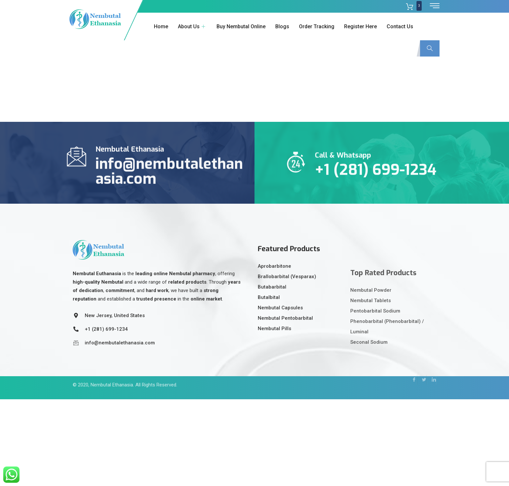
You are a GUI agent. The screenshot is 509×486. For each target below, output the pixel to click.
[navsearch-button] (430, 48)
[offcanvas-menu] (435, 6)
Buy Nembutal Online (241, 26)
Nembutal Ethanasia (112, 377)
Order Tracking (316, 26)
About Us (192, 26)
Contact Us (400, 26)
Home (161, 26)
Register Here (360, 26)
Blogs (282, 26)
